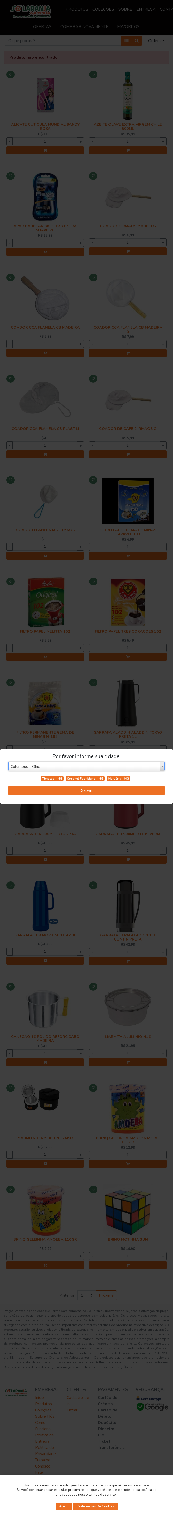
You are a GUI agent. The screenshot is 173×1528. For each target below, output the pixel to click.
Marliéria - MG (118, 778)
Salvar (86, 790)
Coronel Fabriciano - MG (85, 778)
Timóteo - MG (52, 778)
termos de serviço (103, 1494)
